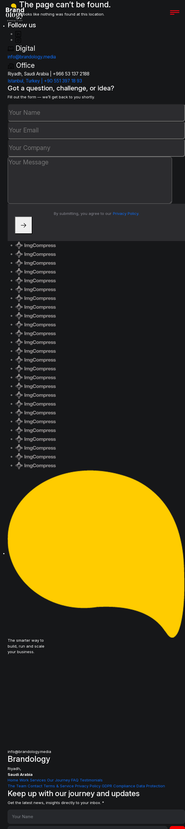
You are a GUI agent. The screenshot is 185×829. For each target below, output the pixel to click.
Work (24, 780)
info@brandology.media (32, 57)
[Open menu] (174, 12)
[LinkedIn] (18, 33)
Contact (36, 785)
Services (38, 780)
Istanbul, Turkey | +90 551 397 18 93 (45, 81)
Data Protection (150, 785)
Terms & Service (59, 785)
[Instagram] (18, 39)
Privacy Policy (88, 785)
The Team (18, 785)
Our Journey (59, 780)
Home (13, 780)
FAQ (75, 780)
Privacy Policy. (126, 213)
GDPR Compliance (119, 785)
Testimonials (91, 780)
